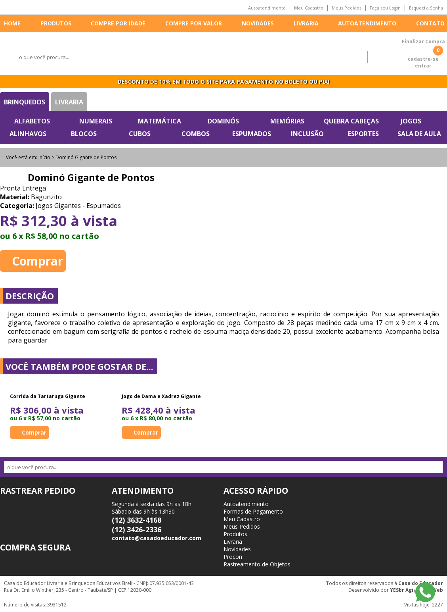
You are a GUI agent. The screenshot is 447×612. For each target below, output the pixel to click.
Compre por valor (193, 23)
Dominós (223, 121)
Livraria (306, 23)
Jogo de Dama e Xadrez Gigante (161, 396)
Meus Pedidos (346, 8)
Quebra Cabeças (351, 121)
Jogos (411, 121)
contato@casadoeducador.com (156, 538)
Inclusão (307, 133)
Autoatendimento (267, 8)
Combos (195, 133)
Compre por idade (118, 23)
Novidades (258, 23)
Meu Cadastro (308, 8)
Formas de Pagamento (253, 511)
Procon (233, 556)
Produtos (55, 23)
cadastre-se (423, 59)
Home (12, 23)
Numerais (95, 121)
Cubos (140, 133)
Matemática (159, 121)
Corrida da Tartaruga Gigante (47, 396)
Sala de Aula (419, 133)
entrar (423, 65)
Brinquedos (24, 102)
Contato (430, 23)
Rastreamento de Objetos (257, 564)
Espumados (251, 133)
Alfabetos (32, 121)
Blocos (84, 133)
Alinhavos (28, 133)
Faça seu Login (385, 8)
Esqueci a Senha (426, 8)
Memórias (287, 121)
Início (44, 157)
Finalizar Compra (423, 41)
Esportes (363, 133)
